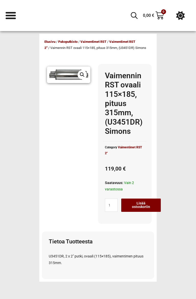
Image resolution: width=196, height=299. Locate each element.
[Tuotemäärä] (111, 205)
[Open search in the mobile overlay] (134, 15)
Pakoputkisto (68, 42)
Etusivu (49, 42)
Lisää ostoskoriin (141, 205)
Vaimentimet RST (93, 42)
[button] (82, 74)
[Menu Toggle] (10, 15)
